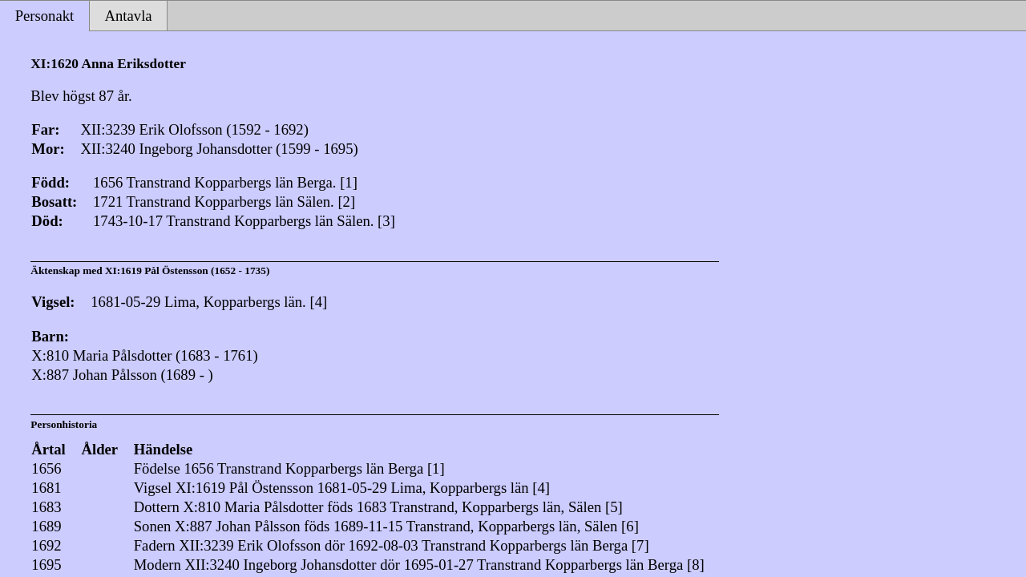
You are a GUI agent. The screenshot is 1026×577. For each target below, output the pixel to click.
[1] (348, 182)
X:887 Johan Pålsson (238, 526)
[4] (318, 301)
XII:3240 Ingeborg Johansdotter (280, 564)
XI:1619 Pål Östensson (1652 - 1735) (187, 270)
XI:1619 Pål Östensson (244, 487)
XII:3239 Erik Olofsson (250, 545)
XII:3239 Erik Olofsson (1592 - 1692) (194, 129)
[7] (640, 545)
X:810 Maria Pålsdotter (253, 506)
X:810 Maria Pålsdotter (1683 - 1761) (144, 355)
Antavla (128, 15)
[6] (630, 526)
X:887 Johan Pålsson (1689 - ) (121, 374)
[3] (386, 220)
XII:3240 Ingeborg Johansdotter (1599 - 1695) (218, 148)
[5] (614, 506)
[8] (696, 564)
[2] (346, 201)
